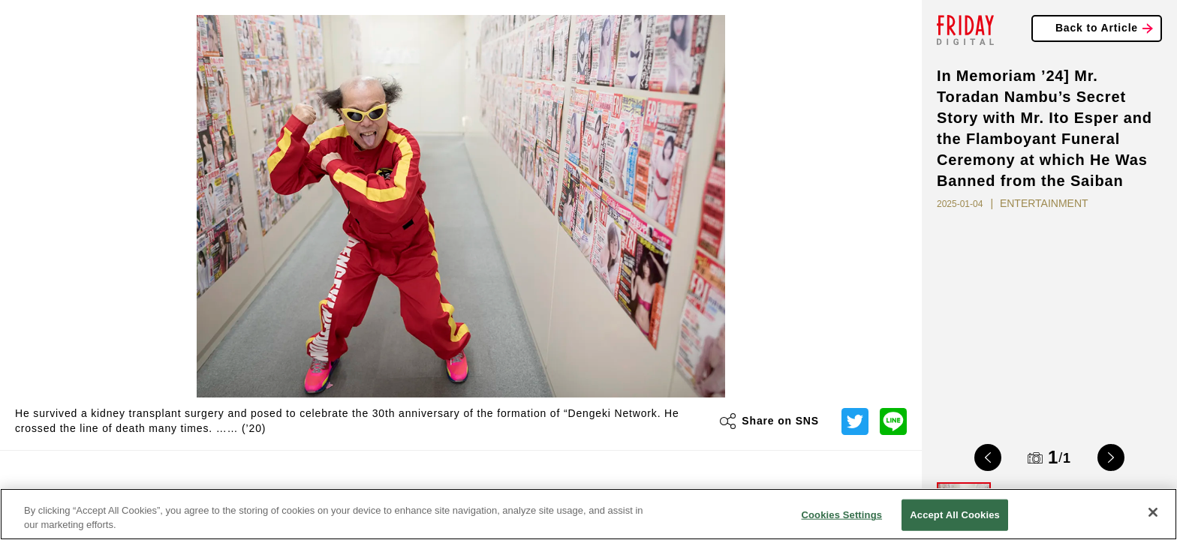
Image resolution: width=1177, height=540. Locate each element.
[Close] (1152, 512)
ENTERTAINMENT (1044, 203)
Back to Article (1096, 28)
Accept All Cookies (955, 514)
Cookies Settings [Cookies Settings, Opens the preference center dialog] (842, 514)
